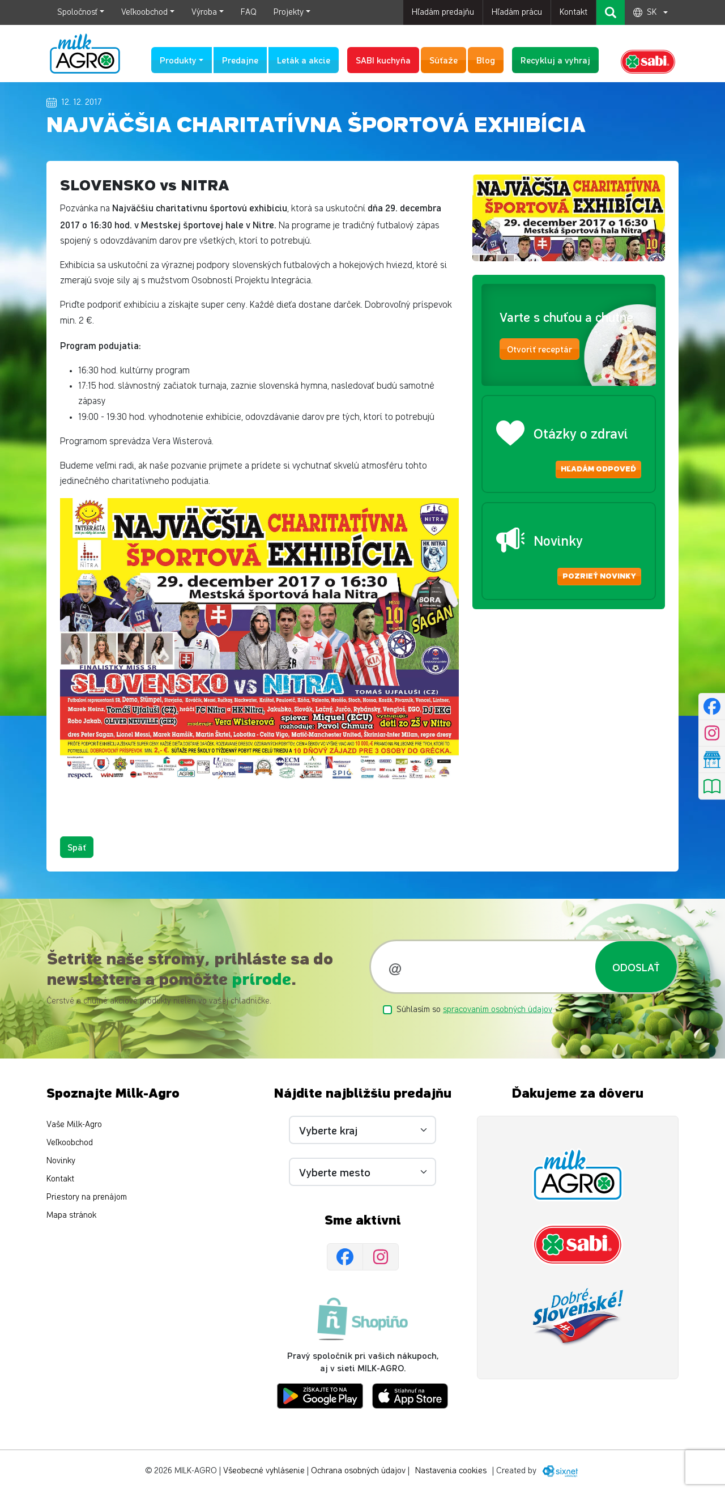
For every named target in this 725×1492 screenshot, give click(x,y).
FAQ (249, 12)
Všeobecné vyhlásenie (264, 1471)
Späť (76, 846)
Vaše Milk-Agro (74, 1124)
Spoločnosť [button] (77, 12)
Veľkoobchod (69, 1142)
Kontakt (573, 12)
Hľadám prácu (517, 12)
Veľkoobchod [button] (144, 12)
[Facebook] (345, 1256)
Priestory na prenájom (86, 1197)
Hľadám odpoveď (598, 469)
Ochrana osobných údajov (358, 1471)
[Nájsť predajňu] (711, 759)
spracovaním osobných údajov (497, 1009)
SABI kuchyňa (383, 59)
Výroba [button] (204, 12)
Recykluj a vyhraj (555, 59)
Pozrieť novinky (599, 576)
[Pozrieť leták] (711, 786)
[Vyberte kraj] (362, 1130)
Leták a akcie (303, 59)
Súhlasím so (474, 1009)
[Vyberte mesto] (362, 1172)
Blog (485, 59)
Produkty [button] (178, 59)
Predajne (240, 59)
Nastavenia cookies (451, 1471)
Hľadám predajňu (443, 12)
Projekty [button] (289, 12)
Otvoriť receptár (539, 348)
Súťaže (443, 59)
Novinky (60, 1161)
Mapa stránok (71, 1215)
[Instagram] (380, 1256)
